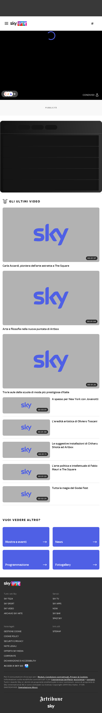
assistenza (79, 679)
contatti (91, 679)
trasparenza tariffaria (62, 679)
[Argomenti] (92, 23)
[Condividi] (91, 94)
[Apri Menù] (6, 23)
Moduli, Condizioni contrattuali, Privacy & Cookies (63, 677)
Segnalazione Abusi (28, 687)
